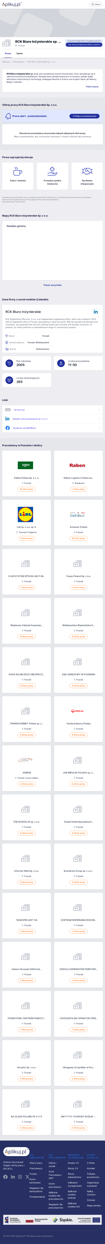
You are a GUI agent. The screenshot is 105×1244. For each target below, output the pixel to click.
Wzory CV (73, 1168)
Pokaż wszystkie (53, 285)
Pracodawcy (18, 62)
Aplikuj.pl (6, 62)
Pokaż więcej (92, 86)
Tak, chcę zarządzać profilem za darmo (84, 45)
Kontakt (91, 1168)
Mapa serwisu (94, 1205)
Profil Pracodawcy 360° (55, 1175)
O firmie (91, 1163)
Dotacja (91, 1200)
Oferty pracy (36, 1163)
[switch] (84, 116)
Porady (33, 1173)
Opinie (19, 53)
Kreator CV (73, 1163)
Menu (96, 4)
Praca (8, 53)
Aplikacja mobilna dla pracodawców (56, 1195)
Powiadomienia (37, 1196)
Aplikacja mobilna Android (72, 1194)
